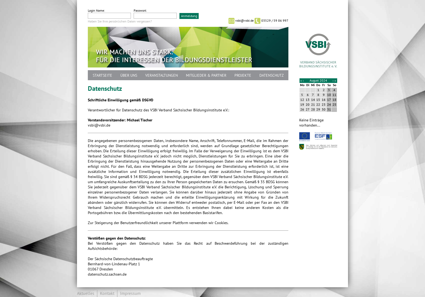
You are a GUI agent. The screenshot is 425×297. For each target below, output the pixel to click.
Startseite (102, 75)
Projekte (242, 75)
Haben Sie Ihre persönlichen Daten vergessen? (120, 21)
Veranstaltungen (161, 75)
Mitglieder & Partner (206, 75)
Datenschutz (271, 75)
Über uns (128, 75)
